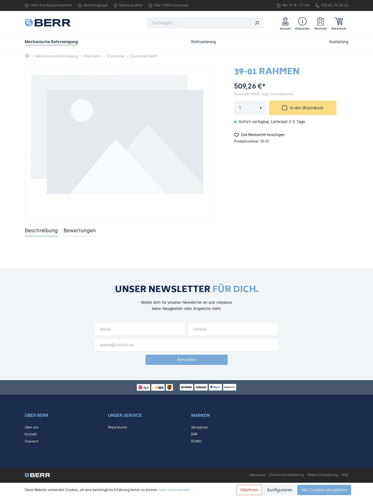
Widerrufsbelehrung (323, 475)
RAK (194, 434)
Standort (32, 441)
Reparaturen (117, 427)
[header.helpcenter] (302, 23)
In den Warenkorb (302, 108)
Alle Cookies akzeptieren (324, 490)
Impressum (257, 475)
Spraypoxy (199, 427)
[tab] (41, 230)
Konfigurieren (279, 490)
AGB (345, 475)
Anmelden (186, 360)
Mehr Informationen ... (176, 490)
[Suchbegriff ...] (199, 23)
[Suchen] (257, 23)
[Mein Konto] (285, 23)
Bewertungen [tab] (80, 231)
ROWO (196, 441)
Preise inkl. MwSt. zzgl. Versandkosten (263, 94)
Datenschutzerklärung (286, 475)
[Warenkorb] (338, 23)
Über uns (32, 427)
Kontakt (31, 434)
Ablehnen (249, 490)
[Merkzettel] (320, 23)
